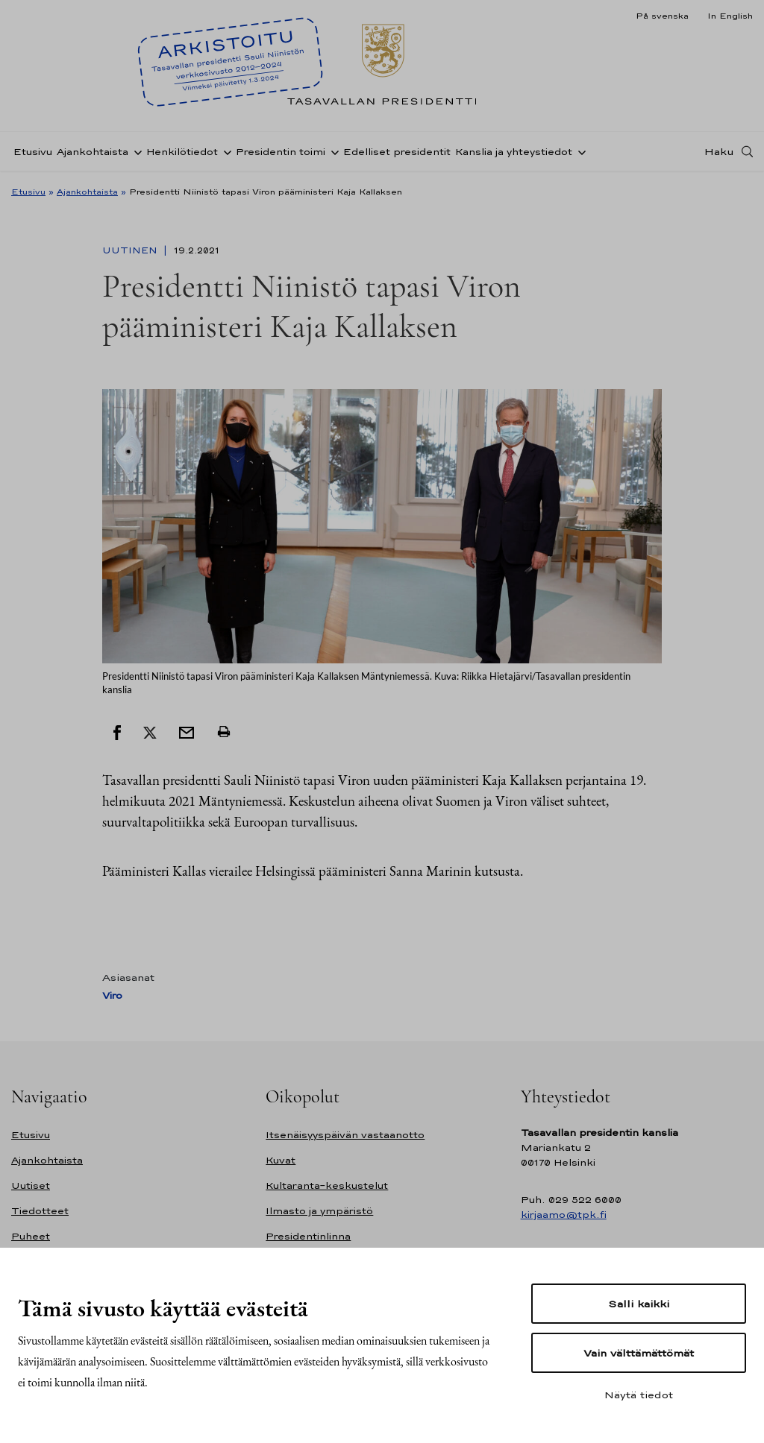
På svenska (662, 15)
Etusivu (32, 151)
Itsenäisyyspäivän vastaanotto (345, 1134)
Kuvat (280, 1160)
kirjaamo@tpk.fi (564, 1214)
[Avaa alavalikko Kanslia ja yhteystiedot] (579, 151)
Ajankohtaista (92, 151)
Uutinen (131, 250)
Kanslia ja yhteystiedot (513, 151)
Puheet (30, 1236)
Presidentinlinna (308, 1236)
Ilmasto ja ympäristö (319, 1210)
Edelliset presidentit (397, 151)
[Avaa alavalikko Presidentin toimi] (332, 151)
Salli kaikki (638, 1303)
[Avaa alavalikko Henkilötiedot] (224, 151)
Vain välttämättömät (638, 1353)
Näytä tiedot (638, 1394)
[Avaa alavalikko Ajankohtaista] (135, 151)
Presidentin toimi (280, 151)
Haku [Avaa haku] (719, 151)
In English (730, 15)
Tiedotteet (40, 1210)
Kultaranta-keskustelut (327, 1185)
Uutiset (30, 1185)
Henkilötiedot (182, 151)
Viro (112, 995)
